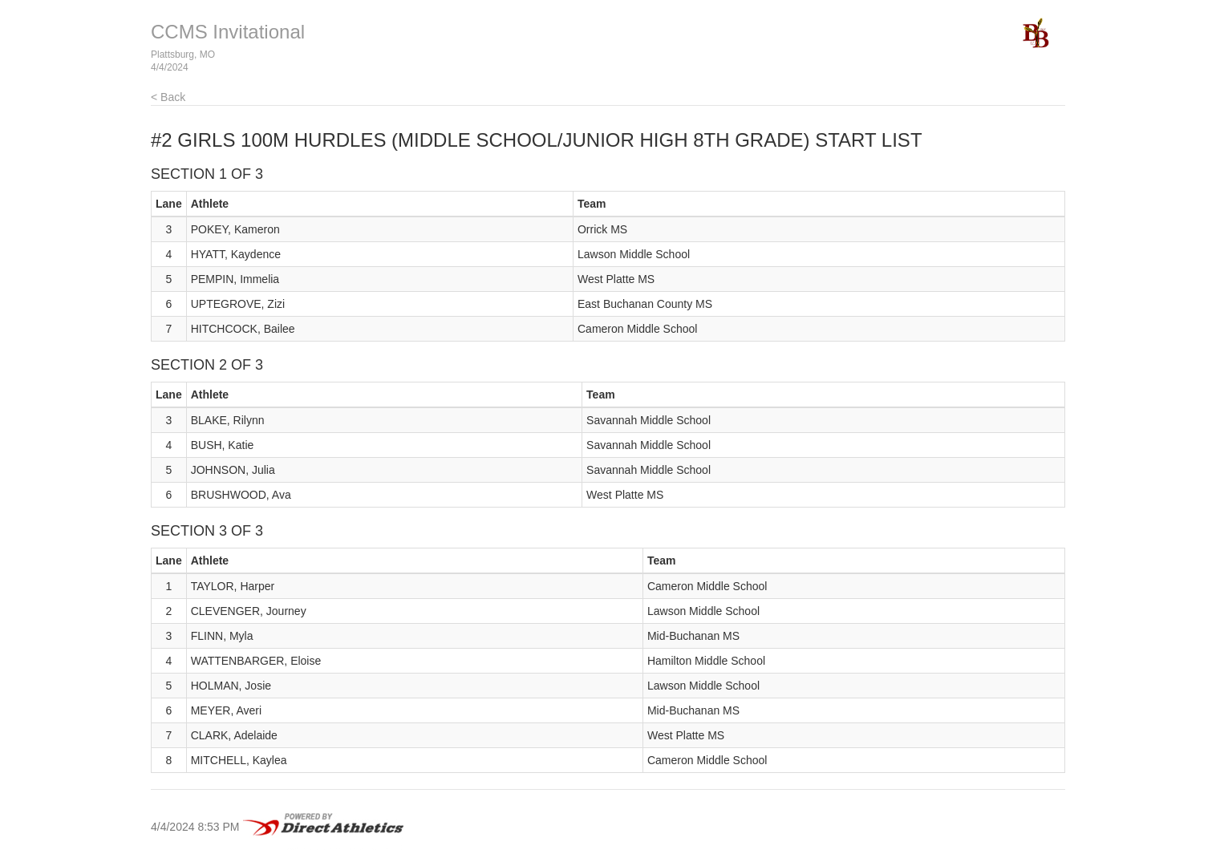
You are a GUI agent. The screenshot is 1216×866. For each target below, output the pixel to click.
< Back (168, 97)
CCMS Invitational (228, 31)
